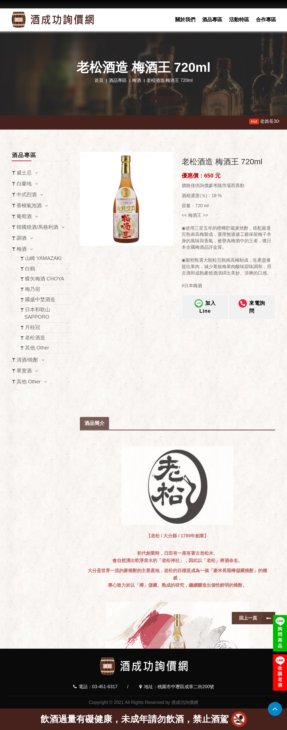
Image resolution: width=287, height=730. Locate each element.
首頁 (98, 80)
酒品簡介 (94, 557)
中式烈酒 (27, 194)
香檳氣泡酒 (29, 205)
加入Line (205, 310)
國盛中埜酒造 (40, 299)
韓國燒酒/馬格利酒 (37, 227)
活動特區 (239, 19)
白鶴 (30, 268)
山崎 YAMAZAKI (43, 258)
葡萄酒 (24, 216)
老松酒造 (35, 337)
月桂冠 (32, 327)
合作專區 (266, 19)
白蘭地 (24, 183)
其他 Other (37, 348)
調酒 (22, 238)
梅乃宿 (32, 289)
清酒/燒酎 (27, 360)
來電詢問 (252, 310)
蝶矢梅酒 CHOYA (44, 279)
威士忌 (24, 173)
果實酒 (24, 371)
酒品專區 (212, 19)
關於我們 (185, 19)
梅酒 (136, 80)
